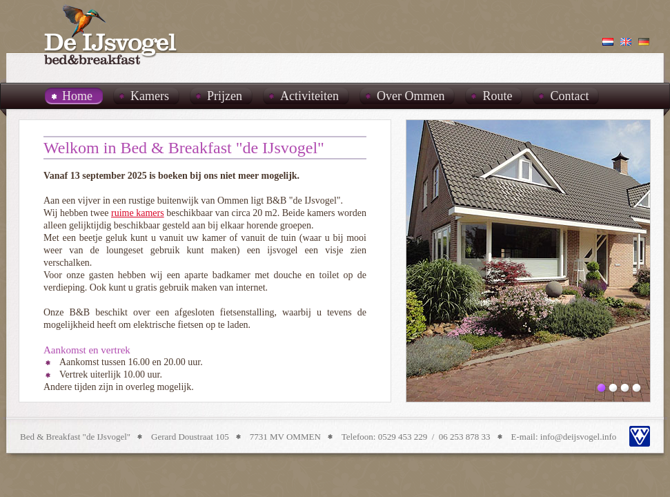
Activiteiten (309, 96)
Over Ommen (410, 96)
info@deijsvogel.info (578, 436)
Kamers (149, 96)
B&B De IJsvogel (111, 34)
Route (497, 96)
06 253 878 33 (465, 436)
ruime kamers (137, 213)
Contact (569, 96)
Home (77, 96)
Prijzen (224, 96)
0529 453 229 (403, 436)
